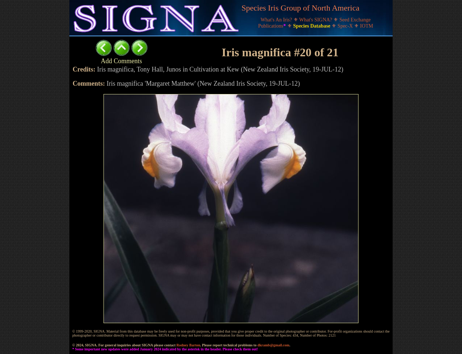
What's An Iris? (277, 20)
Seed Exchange (355, 20)
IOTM (366, 26)
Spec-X (345, 26)
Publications (272, 26)
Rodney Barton (188, 345)
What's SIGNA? (316, 20)
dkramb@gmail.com (273, 345)
